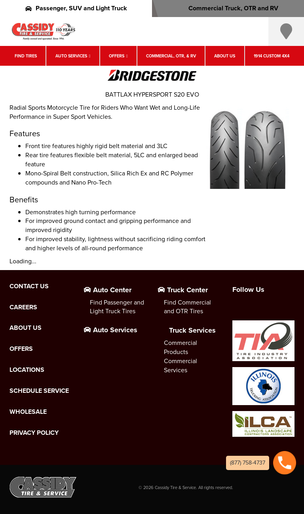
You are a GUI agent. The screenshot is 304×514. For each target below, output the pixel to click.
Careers (23, 307)
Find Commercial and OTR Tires (187, 307)
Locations (27, 370)
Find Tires (26, 56)
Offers (116, 56)
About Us (224, 56)
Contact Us (29, 286)
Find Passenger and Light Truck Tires (117, 307)
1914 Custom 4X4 (271, 56)
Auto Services (71, 56)
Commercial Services (180, 365)
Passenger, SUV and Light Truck (76, 8)
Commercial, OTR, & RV (171, 56)
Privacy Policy (34, 432)
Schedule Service (39, 390)
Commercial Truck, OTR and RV (228, 8)
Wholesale (28, 411)
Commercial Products (180, 347)
